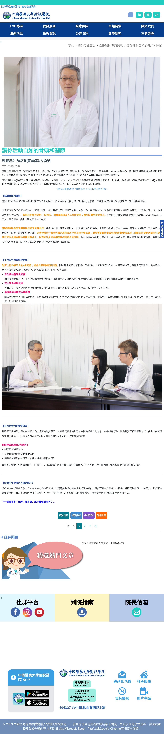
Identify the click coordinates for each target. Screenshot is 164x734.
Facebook (15, 612)
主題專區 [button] (147, 33)
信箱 (136, 612)
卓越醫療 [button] (114, 26)
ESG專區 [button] (16, 26)
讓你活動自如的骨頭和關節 (144, 45)
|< (68, 525)
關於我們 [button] (147, 26)
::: (3, 2)
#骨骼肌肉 (79, 189)
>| (95, 525)
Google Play (37, 694)
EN (156, 14)
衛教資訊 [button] (49, 33)
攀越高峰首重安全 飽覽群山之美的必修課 (103, 543)
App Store (37, 702)
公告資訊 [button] (82, 33)
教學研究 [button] (114, 33)
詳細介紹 (101, 515)
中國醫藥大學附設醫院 (82, 673)
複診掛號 (76, 515)
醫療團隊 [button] (82, 26)
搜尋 (130, 14)
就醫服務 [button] (49, 26)
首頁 (71, 45)
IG (27, 612)
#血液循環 (91, 189)
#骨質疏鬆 (68, 189)
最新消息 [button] (16, 33)
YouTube (39, 612)
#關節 (60, 189)
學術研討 (89, 515)
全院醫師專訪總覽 (111, 45)
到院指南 (82, 612)
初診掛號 (63, 515)
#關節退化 (102, 189)
